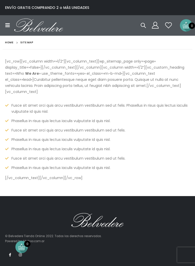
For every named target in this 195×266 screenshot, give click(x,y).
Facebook (10, 255)
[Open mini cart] (186, 25)
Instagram (20, 255)
